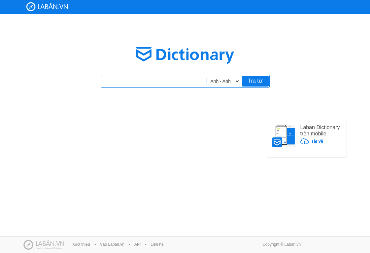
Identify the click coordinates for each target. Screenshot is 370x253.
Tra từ (255, 81)
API (137, 244)
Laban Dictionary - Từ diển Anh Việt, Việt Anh (47, 6)
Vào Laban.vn (112, 244)
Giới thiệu (81, 244)
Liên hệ (157, 244)
